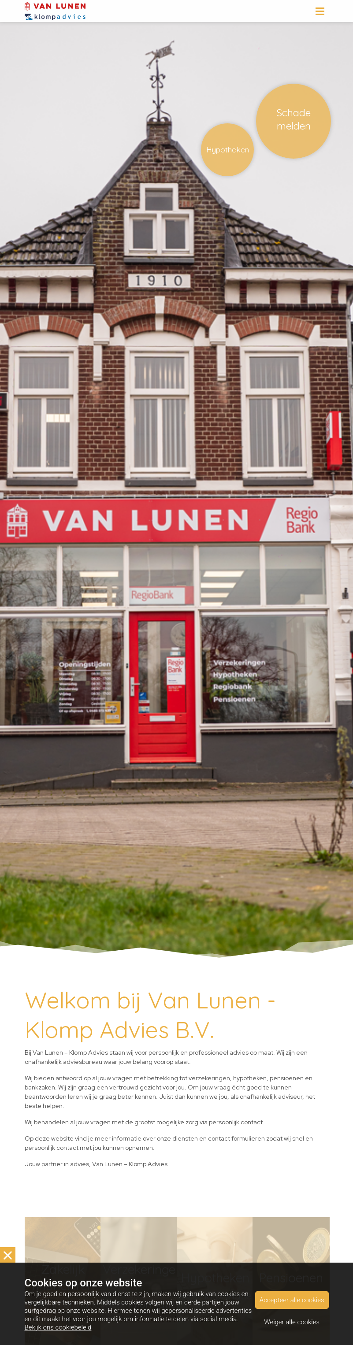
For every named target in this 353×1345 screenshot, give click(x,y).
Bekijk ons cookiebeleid (58, 1327)
